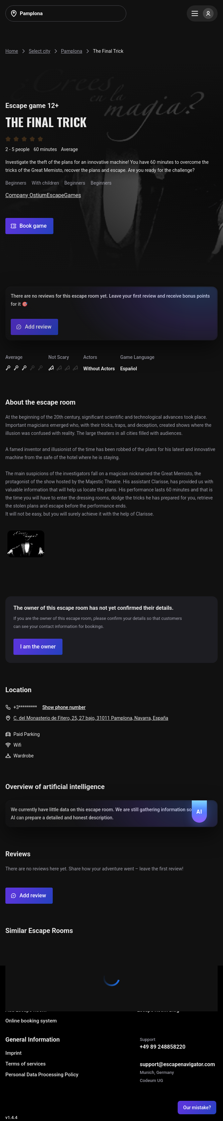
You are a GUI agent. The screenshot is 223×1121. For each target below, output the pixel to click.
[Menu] (202, 13)
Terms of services (25, 1064)
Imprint (13, 1053)
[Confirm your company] (37, 647)
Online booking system (31, 1021)
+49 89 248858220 (162, 1047)
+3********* (25, 707)
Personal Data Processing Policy (41, 1075)
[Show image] (25, 544)
